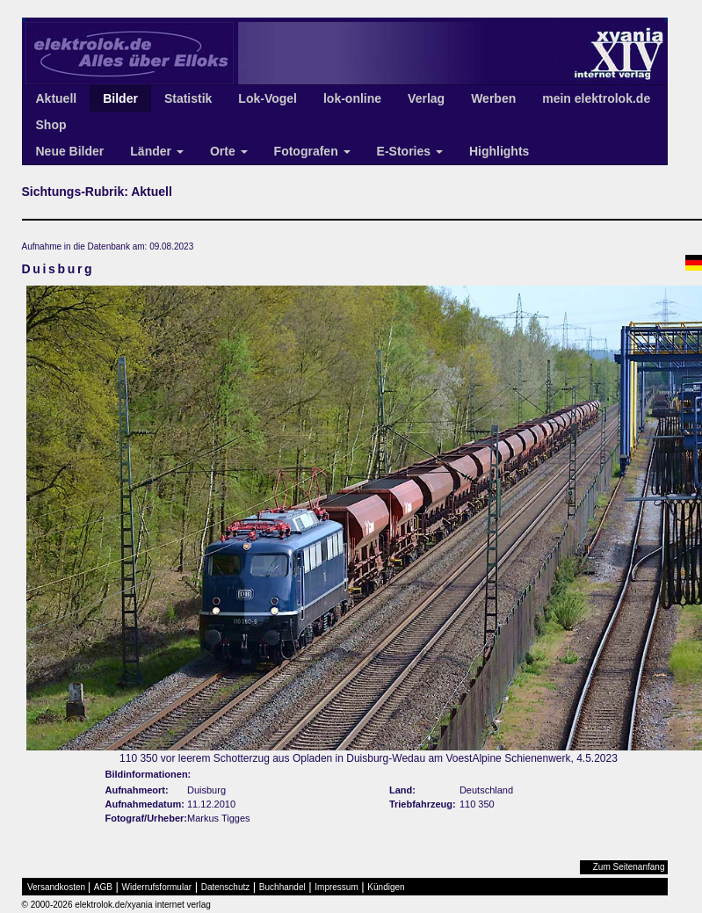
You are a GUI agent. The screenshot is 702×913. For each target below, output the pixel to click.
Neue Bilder (70, 151)
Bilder (120, 98)
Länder (157, 151)
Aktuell (56, 98)
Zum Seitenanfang (629, 867)
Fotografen (312, 151)
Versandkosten (56, 887)
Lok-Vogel (267, 98)
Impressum (336, 887)
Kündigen (385, 887)
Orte (229, 151)
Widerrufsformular (157, 887)
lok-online (352, 98)
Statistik (188, 98)
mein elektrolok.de (596, 98)
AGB (103, 887)
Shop (51, 125)
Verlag (426, 98)
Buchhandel (282, 887)
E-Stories (410, 151)
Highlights (499, 151)
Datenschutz (225, 887)
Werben (493, 98)
